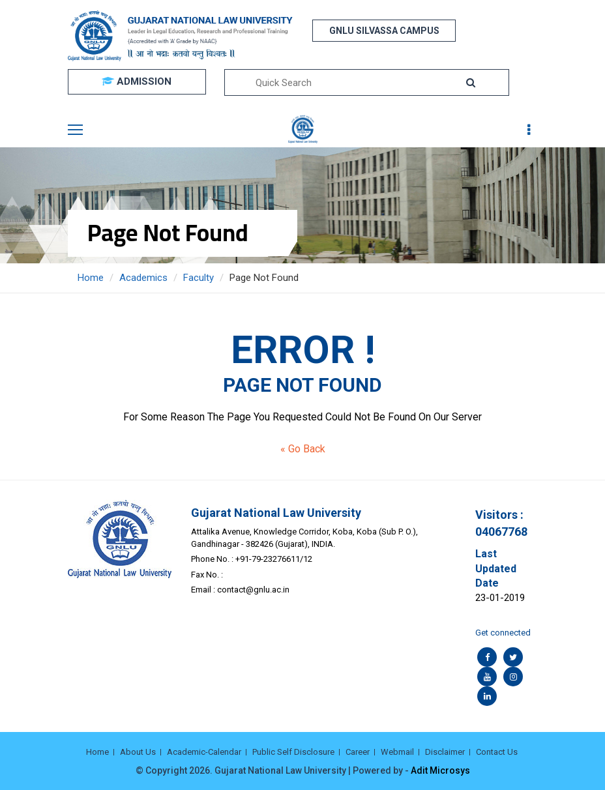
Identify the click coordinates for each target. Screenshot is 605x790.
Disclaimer (445, 752)
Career (358, 752)
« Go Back (302, 449)
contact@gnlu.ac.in (253, 589)
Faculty (198, 278)
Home (91, 278)
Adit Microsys (440, 770)
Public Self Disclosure (293, 752)
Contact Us (497, 752)
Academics (143, 278)
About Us (138, 752)
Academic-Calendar (204, 752)
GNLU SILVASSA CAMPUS (384, 30)
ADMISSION (136, 81)
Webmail (397, 752)
